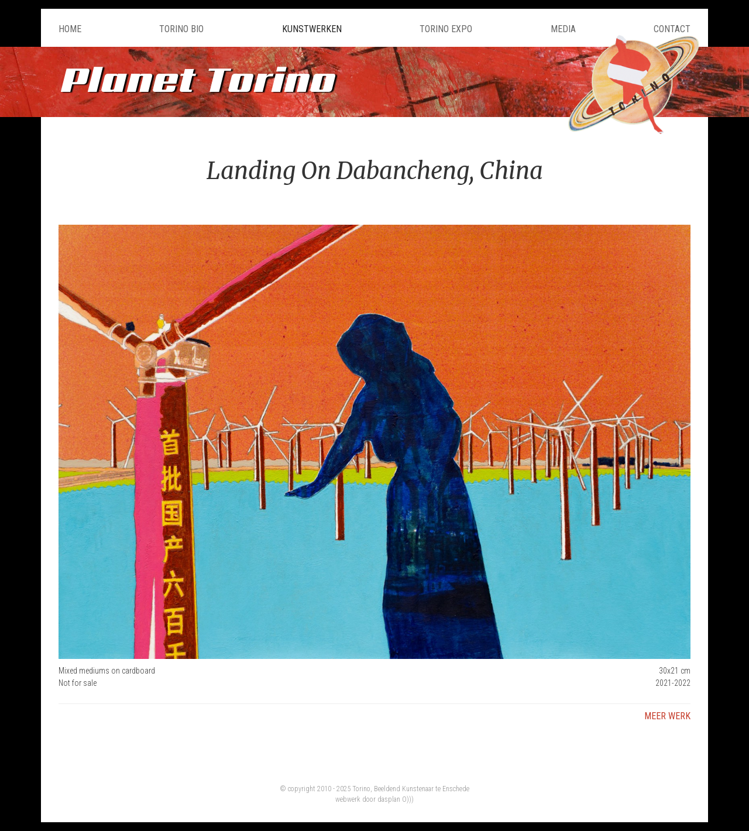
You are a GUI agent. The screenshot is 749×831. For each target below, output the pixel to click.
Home (70, 29)
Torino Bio (181, 29)
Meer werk (667, 716)
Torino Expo (446, 29)
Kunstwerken (312, 29)
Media (563, 29)
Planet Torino (196, 79)
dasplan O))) (395, 799)
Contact (672, 29)
